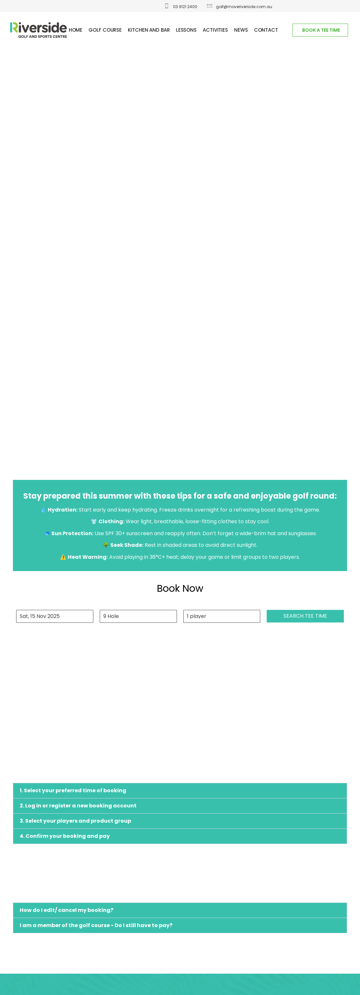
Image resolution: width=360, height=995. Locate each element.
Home (76, 30)
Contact (266, 30)
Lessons (186, 30)
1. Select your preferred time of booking (73, 790)
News (241, 30)
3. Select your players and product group (75, 821)
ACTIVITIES (215, 30)
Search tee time (305, 616)
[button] (180, 790)
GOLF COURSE (105, 30)
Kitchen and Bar (149, 30)
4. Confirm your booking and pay (65, 836)
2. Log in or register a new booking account (78, 805)
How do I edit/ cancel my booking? (66, 910)
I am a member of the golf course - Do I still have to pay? (96, 925)
